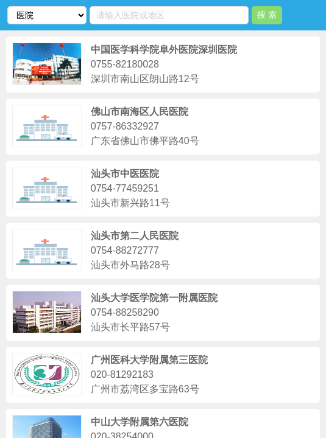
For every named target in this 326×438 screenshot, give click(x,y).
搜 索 (267, 14)
